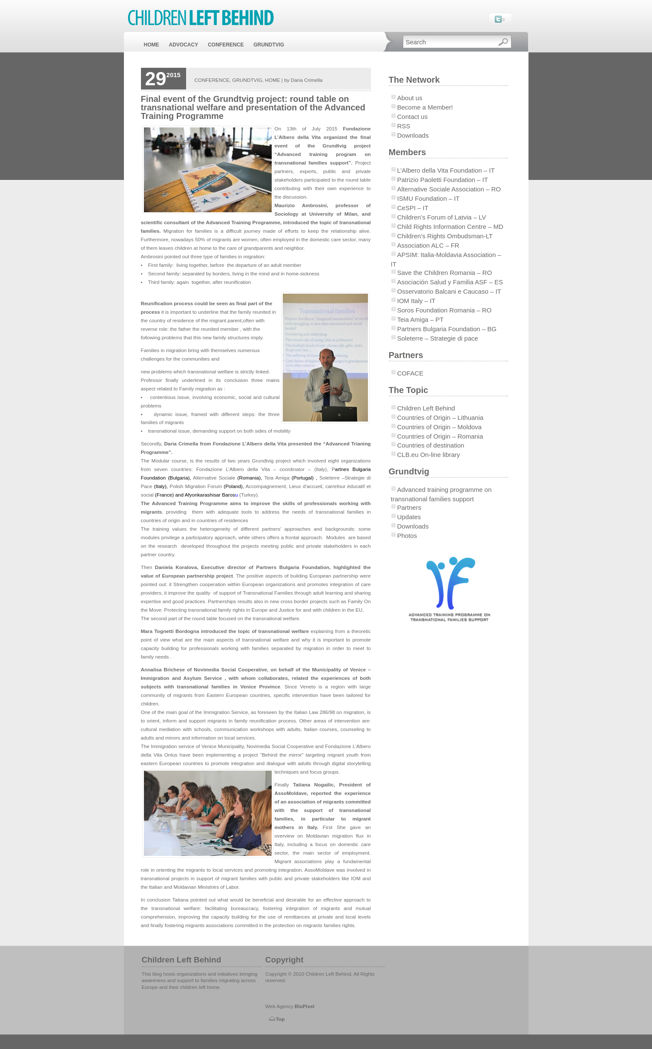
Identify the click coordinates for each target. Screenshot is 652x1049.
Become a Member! (425, 107)
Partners (409, 507)
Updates (409, 516)
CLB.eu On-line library (428, 454)
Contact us (412, 116)
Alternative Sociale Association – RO (449, 189)
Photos (407, 535)
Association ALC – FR (428, 245)
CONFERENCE (226, 45)
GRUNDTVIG (268, 45)
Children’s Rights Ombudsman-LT (445, 236)
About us (409, 97)
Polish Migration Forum (196, 486)
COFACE (410, 373)
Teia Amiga (276, 477)
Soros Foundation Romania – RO (444, 310)
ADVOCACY (183, 45)
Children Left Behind (426, 408)
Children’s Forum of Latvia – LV (441, 217)
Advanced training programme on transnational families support (441, 494)
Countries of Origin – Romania (440, 436)
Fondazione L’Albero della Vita (234, 469)
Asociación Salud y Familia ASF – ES (450, 282)
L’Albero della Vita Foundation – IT (446, 170)
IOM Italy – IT (416, 300)
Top (280, 1019)
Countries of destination (431, 445)
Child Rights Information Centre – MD (450, 226)
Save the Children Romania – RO (444, 272)
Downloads (413, 135)
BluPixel (304, 1006)
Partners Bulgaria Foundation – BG (447, 328)
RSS (404, 126)
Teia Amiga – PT (420, 319)
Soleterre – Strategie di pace (437, 338)
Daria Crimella (306, 80)
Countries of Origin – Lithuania (440, 417)
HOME (151, 45)
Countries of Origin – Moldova (439, 427)
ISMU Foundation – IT (428, 198)
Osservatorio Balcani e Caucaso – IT (449, 291)
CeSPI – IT (412, 207)
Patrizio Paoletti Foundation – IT (442, 179)
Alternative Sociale (215, 477)
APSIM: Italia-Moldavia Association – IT (446, 259)
